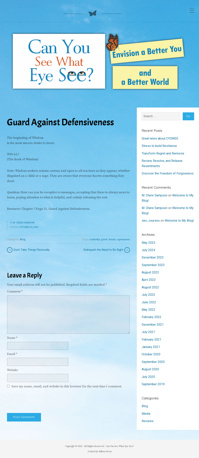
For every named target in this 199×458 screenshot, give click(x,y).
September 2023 (153, 265)
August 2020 (150, 369)
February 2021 (151, 339)
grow (104, 239)
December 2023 (153, 257)
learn (112, 239)
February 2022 (151, 317)
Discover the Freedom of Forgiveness (168, 173)
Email (12, 354)
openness (123, 239)
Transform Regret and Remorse (163, 153)
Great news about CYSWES (160, 138)
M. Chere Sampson (23, 222)
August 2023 (150, 272)
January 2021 (151, 347)
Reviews (148, 421)
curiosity (94, 239)
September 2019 (153, 384)
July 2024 (148, 250)
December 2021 (153, 324)
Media (146, 413)
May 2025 (148, 243)
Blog (23, 239)
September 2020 (153, 362)
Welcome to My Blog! (179, 220)
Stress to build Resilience (159, 146)
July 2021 (148, 332)
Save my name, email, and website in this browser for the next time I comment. (66, 386)
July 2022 (148, 295)
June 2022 (149, 302)
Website (12, 370)
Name (12, 338)
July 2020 (148, 377)
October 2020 (151, 354)
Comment (15, 291)
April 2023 (149, 280)
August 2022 (150, 287)
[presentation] (36, 400)
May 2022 (148, 309)
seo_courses (151, 220)
